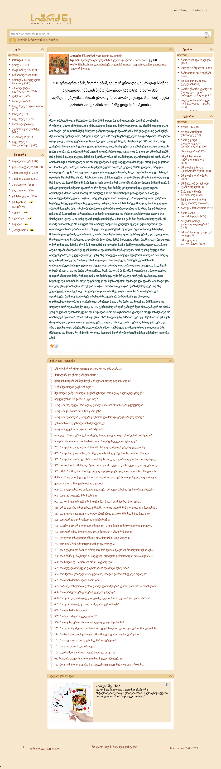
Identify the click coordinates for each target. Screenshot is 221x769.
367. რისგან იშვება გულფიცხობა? (76, 616)
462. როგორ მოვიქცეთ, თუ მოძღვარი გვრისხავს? (86, 604)
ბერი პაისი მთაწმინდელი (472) (193, 214)
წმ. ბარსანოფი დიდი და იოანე (102, 55)
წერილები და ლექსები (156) (196, 61)
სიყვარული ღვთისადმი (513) (27, 108)
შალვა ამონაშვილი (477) (197, 207)
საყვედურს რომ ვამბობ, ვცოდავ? (76, 399)
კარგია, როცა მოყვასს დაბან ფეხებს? (78, 483)
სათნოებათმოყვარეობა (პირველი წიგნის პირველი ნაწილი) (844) (196, 92)
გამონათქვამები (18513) (27, 167)
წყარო (198, 49)
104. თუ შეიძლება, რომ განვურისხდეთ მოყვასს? (85, 652)
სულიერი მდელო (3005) (196, 67)
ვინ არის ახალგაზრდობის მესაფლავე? (79, 423)
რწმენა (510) (20, 114)
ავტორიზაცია (180, 10)
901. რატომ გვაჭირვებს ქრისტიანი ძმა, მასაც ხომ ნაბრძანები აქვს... (97, 501)
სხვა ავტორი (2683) (193, 151)
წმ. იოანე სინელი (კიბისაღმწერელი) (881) (196, 169)
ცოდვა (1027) (20, 64)
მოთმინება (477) (22, 137)
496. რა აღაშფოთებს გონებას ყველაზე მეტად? (84, 592)
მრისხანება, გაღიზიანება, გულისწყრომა (104, 64)
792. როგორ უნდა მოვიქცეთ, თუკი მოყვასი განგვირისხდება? (93, 531)
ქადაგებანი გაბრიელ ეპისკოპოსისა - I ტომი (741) (195, 103)
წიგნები (20, 224)
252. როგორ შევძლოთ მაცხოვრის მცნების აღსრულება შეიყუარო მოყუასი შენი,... (107, 628)
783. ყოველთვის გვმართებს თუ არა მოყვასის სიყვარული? (92, 537)
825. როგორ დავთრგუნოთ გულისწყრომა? (82, 519)
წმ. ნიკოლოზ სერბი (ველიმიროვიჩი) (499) (195, 201)
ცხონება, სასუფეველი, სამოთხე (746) (26, 81)
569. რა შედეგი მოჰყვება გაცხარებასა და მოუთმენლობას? (92, 568)
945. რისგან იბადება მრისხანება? (75, 495)
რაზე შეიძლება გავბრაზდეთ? (73, 386)
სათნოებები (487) (23, 124)
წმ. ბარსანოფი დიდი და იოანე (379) (196, 234)
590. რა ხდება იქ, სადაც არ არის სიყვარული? (83, 561)
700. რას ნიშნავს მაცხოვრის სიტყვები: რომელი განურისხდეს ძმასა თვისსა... (103, 555)
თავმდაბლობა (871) (25, 69)
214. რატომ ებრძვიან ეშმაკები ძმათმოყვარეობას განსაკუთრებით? (97, 634)
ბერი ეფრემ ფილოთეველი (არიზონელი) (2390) (193, 143)
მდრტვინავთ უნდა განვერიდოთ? (76, 374)
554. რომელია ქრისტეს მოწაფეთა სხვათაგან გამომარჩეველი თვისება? (100, 574)
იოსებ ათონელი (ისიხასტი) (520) (191, 133)
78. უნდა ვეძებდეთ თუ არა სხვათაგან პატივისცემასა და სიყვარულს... (99, 664)
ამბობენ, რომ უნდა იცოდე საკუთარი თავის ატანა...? (88, 368)
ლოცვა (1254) (21, 59)
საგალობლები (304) (25, 161)
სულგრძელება (80, 68)
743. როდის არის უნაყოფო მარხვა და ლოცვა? (84, 543)
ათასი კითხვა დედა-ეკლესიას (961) (194, 82)
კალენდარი (23, 230)
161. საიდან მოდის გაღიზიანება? (75, 646)
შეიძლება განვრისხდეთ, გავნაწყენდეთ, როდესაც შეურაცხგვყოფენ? (98, 392)
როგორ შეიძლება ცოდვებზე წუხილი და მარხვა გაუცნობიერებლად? (99, 417)
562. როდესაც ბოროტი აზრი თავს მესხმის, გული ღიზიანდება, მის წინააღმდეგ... (106, 459)
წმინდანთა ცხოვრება (22, 204)
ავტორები (22, 218)
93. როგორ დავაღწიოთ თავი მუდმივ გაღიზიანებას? (88, 658)
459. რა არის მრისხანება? (70, 610)
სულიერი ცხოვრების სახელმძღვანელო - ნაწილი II (113, 60)
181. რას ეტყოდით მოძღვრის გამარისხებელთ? (85, 640)
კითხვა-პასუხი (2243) (25, 178)
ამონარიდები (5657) (25, 172)
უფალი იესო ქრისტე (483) (25, 131)
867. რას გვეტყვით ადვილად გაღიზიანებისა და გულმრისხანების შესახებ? (102, 513)
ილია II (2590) (190, 126)
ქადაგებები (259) (23, 190)
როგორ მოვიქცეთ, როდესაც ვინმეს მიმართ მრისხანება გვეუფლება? (99, 405)
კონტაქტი (130, 746)
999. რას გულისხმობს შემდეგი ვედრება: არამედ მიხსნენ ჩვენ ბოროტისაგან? (104, 489)
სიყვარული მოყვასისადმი (149, 64)
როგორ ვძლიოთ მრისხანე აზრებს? (77, 411)
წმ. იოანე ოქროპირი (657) (194, 177)
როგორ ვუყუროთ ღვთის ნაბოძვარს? (78, 429)
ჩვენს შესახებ (114, 746)
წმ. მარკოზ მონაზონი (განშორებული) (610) (195, 185)
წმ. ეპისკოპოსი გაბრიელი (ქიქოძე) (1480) (193, 159)
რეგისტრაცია (199, 10)
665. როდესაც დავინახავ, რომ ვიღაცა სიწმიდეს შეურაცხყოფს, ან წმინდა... (102, 453)
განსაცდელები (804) (25, 74)
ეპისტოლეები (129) (24, 196)
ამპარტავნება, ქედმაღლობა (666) (24, 90)
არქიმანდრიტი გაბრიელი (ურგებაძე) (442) (195, 224)
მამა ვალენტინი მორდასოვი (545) (192, 193)
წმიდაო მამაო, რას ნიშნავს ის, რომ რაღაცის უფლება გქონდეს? (95, 441)
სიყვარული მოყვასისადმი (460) (24, 144)
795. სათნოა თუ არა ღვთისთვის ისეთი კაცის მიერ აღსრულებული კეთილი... (103, 525)
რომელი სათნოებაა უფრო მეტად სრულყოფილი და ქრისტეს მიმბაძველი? (103, 435)
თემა (29, 49)
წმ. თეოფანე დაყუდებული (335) (193, 242)
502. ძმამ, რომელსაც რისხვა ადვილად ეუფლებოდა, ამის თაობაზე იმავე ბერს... (106, 471)
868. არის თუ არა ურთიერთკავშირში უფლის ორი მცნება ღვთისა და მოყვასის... (105, 507)
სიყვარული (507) (23, 119)
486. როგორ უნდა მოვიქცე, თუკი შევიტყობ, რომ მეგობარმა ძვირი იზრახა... (103, 598)
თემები (20, 212)
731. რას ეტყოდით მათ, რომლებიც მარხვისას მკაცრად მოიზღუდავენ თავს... (104, 549)
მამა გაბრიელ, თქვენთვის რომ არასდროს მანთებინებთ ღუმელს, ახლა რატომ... (106, 477)
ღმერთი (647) (21, 96)
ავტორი (198, 116)
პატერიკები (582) (23, 184)
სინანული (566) (21, 101)
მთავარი (29, 155)
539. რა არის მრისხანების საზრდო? (77, 580)
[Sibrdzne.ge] (51, 19)
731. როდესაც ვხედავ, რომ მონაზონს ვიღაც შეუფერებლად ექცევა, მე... (100, 447)
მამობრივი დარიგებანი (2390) (196, 74)
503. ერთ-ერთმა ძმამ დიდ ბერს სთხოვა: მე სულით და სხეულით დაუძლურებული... (107, 465)
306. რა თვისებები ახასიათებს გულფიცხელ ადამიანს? (89, 622)
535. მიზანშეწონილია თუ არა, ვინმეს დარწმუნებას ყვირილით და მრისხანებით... (106, 586)
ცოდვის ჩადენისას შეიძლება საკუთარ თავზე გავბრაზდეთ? (92, 380)
